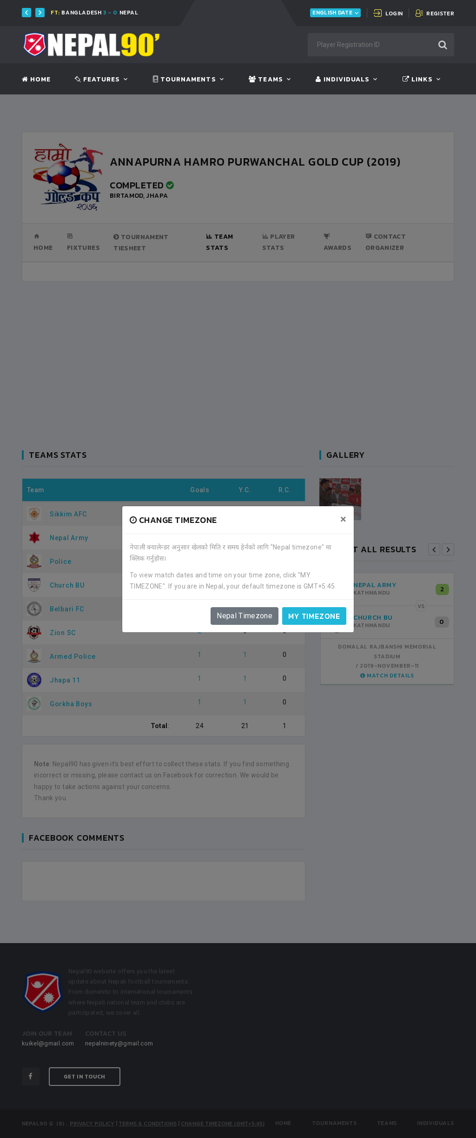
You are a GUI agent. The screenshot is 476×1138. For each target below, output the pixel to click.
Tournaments (184, 79)
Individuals (343, 79)
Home (36, 79)
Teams (266, 79)
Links (418, 79)
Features (97, 79)
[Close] (343, 519)
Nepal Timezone (244, 615)
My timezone (314, 616)
